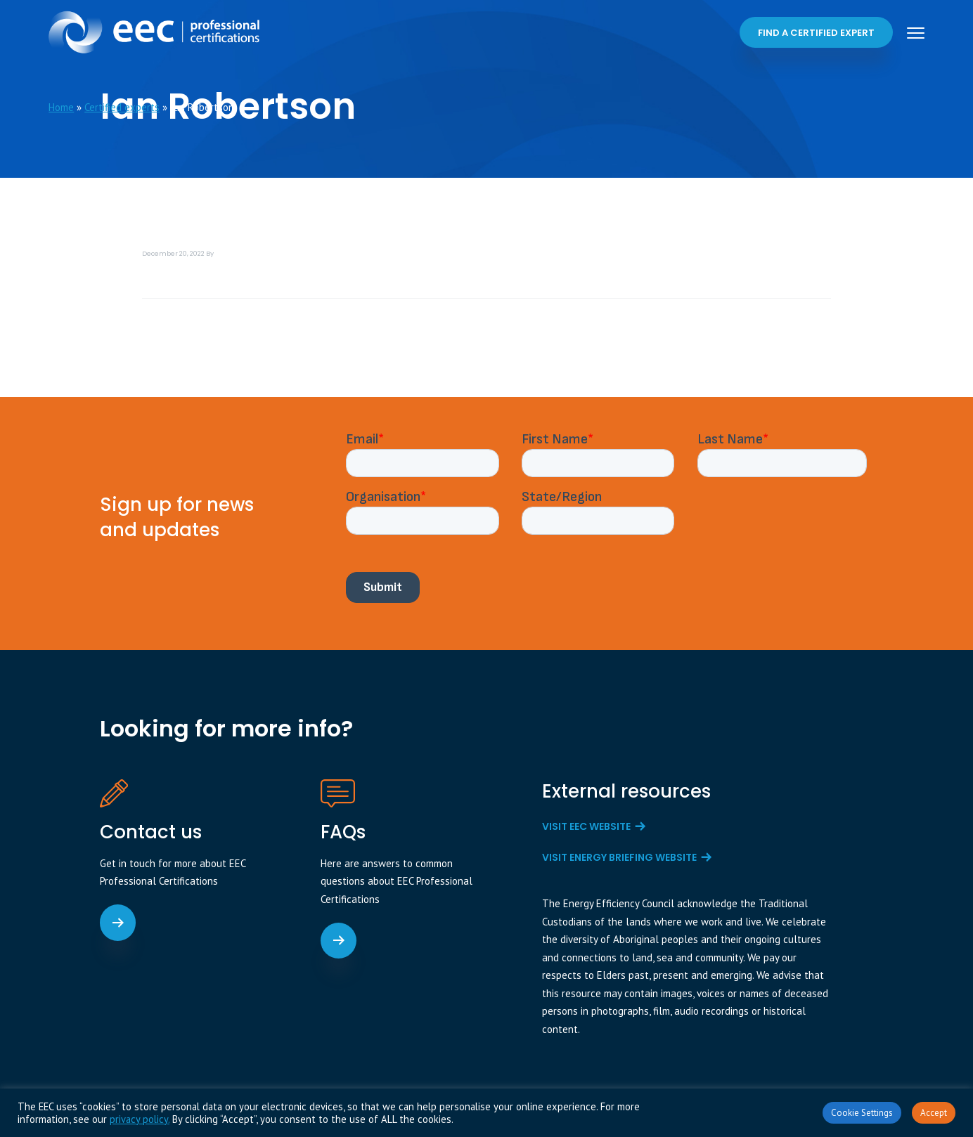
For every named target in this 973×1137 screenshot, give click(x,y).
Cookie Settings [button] (862, 1113)
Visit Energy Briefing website (619, 857)
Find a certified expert (816, 32)
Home (61, 107)
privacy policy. (139, 1119)
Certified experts (122, 107)
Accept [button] (933, 1113)
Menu (915, 33)
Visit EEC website (586, 826)
